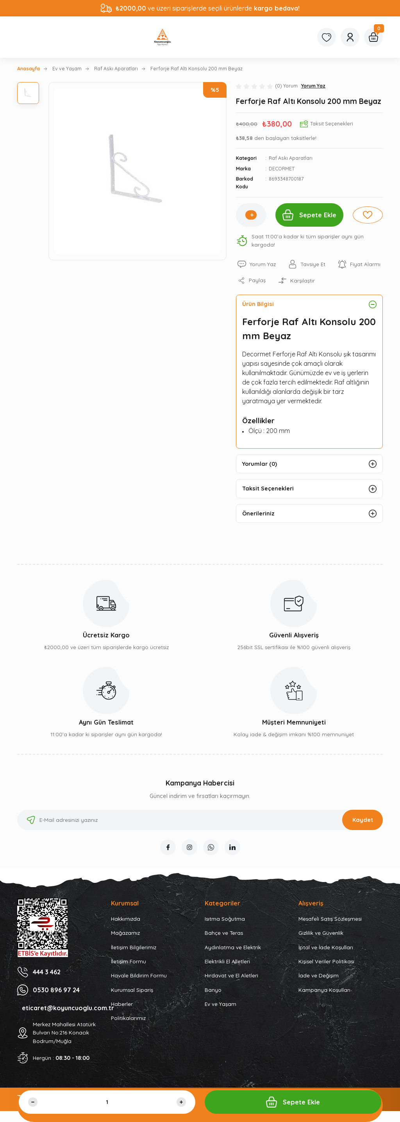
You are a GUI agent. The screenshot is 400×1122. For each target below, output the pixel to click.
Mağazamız (125, 933)
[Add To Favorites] (368, 215)
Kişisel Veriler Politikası (326, 961)
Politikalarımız (128, 1018)
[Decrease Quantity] (33, 1102)
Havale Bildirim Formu (139, 975)
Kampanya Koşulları (324, 990)
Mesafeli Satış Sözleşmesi (330, 919)
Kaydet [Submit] (362, 819)
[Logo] (162, 37)
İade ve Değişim (318, 975)
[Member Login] (350, 37)
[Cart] (373, 37)
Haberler (122, 1004)
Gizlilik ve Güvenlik (320, 933)
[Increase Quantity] (252, 215)
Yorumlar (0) (259, 463)
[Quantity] (107, 1102)
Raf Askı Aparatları (290, 158)
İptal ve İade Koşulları (325, 947)
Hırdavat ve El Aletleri (231, 975)
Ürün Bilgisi (258, 304)
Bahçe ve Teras (224, 933)
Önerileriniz (258, 513)
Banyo (213, 990)
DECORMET (282, 169)
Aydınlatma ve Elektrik (233, 947)
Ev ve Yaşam (220, 1004)
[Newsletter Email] (200, 820)
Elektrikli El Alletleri (227, 961)
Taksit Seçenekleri (268, 488)
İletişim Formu (128, 961)
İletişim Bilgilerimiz (133, 947)
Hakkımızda (125, 919)
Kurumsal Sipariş (132, 990)
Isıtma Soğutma (225, 919)
